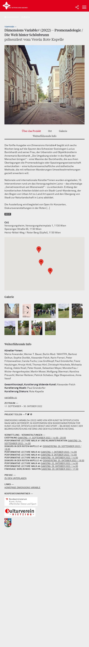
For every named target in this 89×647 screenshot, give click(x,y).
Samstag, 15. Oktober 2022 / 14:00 (59, 458)
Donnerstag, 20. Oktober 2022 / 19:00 (63, 461)
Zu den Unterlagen (15, 478)
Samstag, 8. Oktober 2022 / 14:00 (59, 455)
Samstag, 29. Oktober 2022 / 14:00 (59, 466)
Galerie (63, 131)
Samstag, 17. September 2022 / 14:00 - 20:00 (42, 438)
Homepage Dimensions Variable (22, 488)
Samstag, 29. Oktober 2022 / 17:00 (59, 469)
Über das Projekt (31, 131)
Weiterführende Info (44, 136)
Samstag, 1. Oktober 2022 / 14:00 (59, 452)
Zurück (25, 17)
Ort (50, 131)
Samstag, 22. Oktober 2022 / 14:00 (59, 463)
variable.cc (10, 397)
